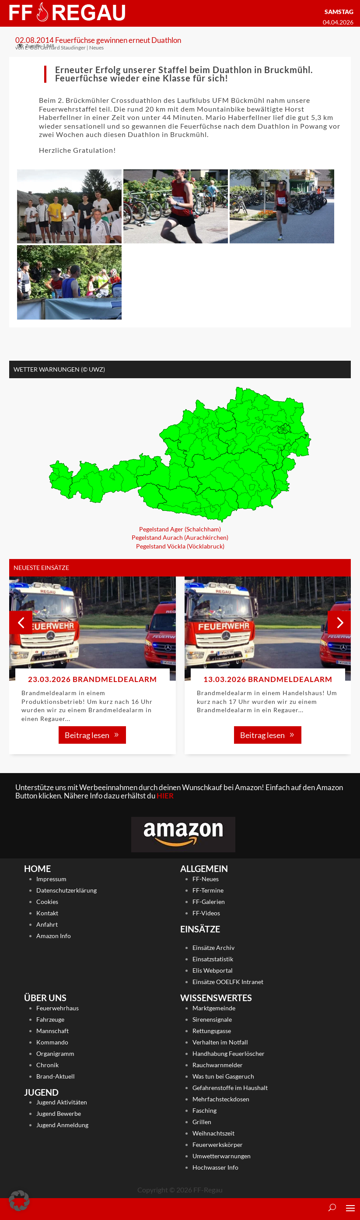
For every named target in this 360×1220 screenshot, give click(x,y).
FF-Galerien (208, 901)
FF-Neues (205, 878)
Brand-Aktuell (55, 1075)
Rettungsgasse (211, 1030)
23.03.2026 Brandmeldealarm (92, 679)
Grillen (201, 1121)
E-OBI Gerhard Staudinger (55, 47)
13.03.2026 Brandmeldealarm (267, 679)
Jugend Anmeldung (62, 1125)
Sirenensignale (212, 1019)
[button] (339, 622)
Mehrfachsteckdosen (220, 1098)
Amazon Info (53, 935)
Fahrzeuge (50, 1019)
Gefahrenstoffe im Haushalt (230, 1087)
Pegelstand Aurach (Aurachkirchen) (180, 537)
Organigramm (55, 1053)
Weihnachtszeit (213, 1132)
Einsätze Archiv (213, 947)
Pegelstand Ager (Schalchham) (180, 528)
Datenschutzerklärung (66, 890)
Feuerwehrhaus (57, 1007)
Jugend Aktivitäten (61, 1102)
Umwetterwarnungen (221, 1155)
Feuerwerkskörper (217, 1144)
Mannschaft (52, 1030)
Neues (96, 47)
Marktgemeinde (213, 1007)
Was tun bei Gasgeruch (223, 1075)
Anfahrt (47, 924)
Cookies (47, 901)
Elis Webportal (212, 970)
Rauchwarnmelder (217, 1064)
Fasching (204, 1110)
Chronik (47, 1064)
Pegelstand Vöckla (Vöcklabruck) (180, 545)
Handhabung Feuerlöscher (228, 1053)
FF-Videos (206, 913)
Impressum (51, 878)
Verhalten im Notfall (220, 1041)
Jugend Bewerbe (58, 1113)
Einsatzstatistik (212, 959)
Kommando (52, 1041)
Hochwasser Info (215, 1167)
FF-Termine (208, 890)
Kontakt (47, 913)
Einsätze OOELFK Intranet (227, 981)
